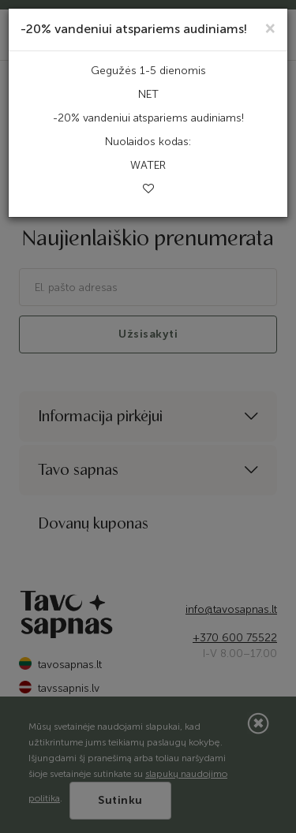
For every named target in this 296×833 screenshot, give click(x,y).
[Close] (270, 27)
